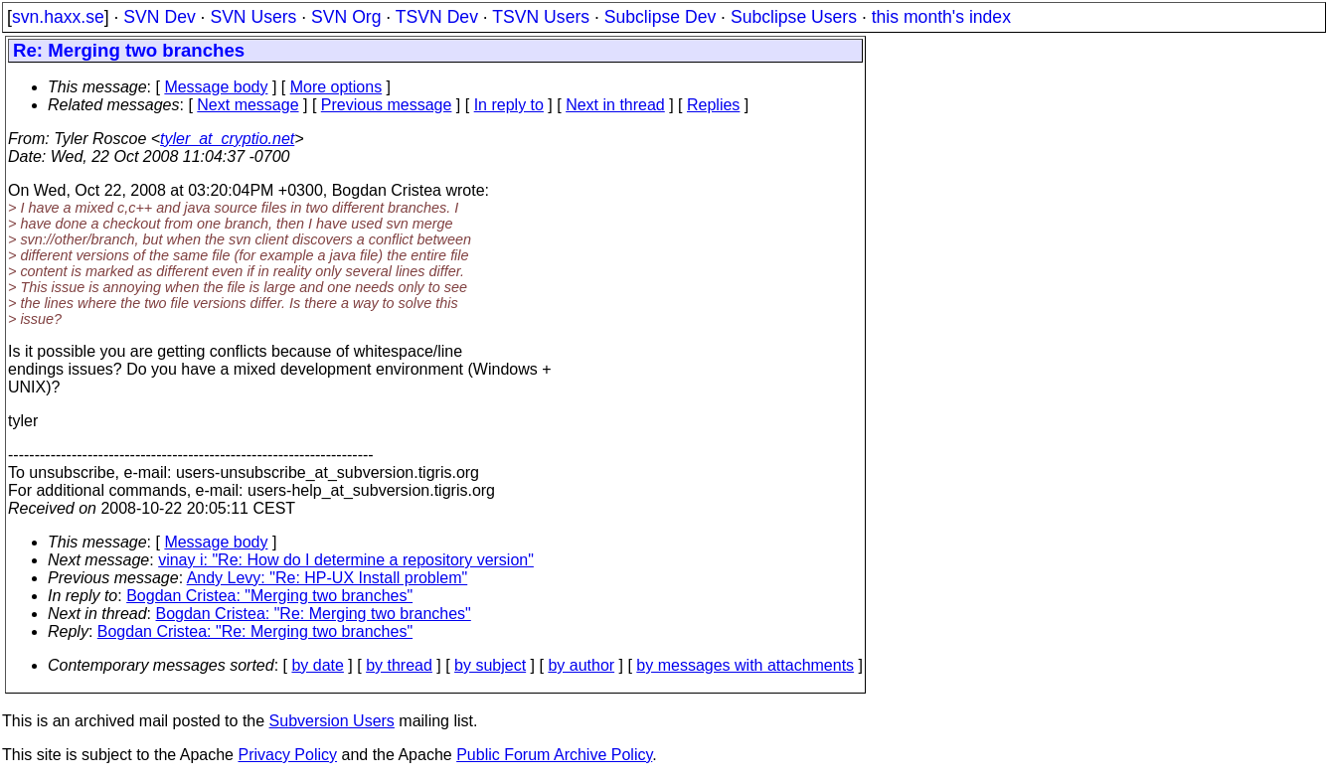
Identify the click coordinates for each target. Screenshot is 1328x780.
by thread (399, 665)
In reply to (509, 104)
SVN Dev (159, 17)
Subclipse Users (794, 17)
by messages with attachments (745, 665)
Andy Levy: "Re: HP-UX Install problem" (327, 577)
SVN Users (253, 17)
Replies (713, 104)
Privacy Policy (287, 754)
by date (317, 665)
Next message (247, 104)
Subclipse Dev (660, 17)
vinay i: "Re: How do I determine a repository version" (346, 559)
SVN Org (346, 17)
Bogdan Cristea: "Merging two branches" (269, 595)
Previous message (386, 104)
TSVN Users (540, 17)
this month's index (941, 17)
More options (336, 86)
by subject (490, 665)
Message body (215, 86)
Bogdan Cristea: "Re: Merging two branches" (313, 613)
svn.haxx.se (58, 17)
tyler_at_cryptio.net (227, 138)
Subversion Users (332, 720)
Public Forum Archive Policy (554, 754)
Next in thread (615, 104)
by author (581, 665)
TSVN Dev (437, 17)
